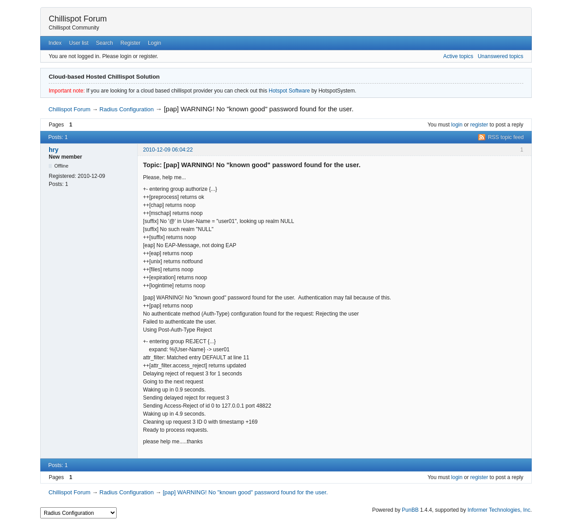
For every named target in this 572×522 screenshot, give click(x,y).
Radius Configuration (127, 109)
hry (54, 149)
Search (104, 43)
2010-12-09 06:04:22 (168, 150)
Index (54, 43)
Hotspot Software (289, 91)
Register (130, 43)
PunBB (410, 510)
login (457, 125)
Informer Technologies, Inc (498, 510)
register (479, 125)
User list (78, 43)
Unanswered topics (500, 56)
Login (154, 43)
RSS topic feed (506, 137)
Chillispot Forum (78, 18)
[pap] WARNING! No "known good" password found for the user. (258, 109)
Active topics (458, 56)
